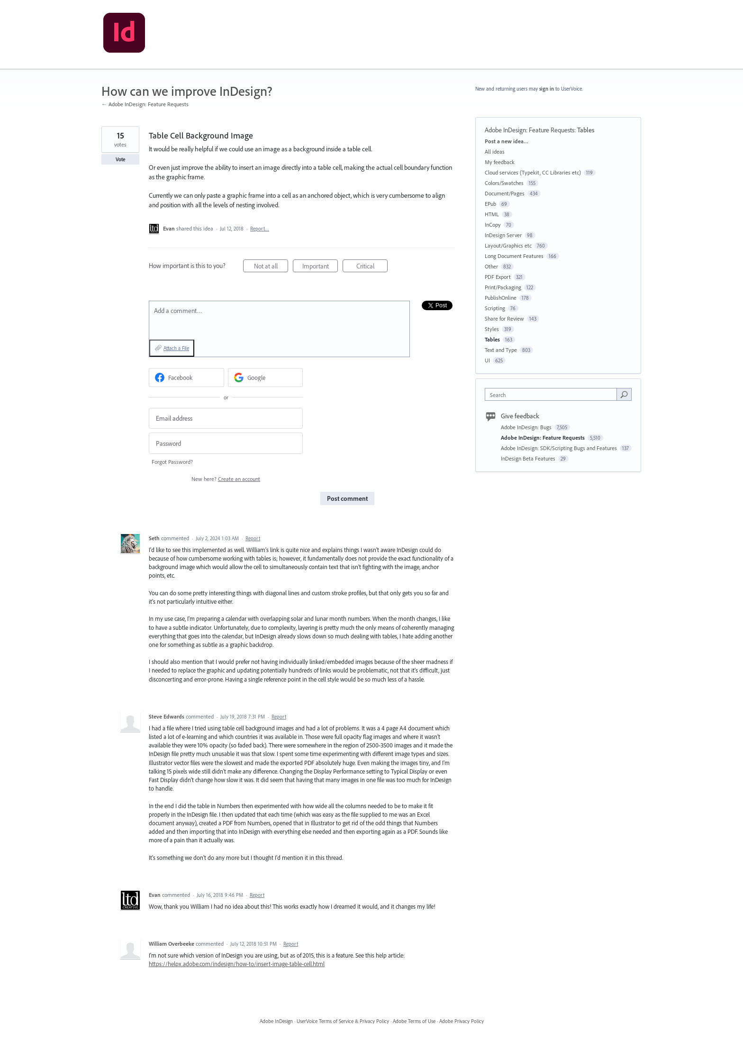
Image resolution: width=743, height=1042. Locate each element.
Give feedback (520, 416)
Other (491, 266)
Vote (121, 159)
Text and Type (501, 349)
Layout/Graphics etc (508, 245)
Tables (585, 130)
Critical (372, 267)
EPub (490, 203)
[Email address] (226, 418)
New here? (225, 478)
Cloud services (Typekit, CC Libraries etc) (533, 172)
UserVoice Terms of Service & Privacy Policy (343, 1021)
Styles (492, 328)
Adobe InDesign (276, 1021)
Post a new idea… (506, 141)
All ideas (495, 151)
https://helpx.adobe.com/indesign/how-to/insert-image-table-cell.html (237, 964)
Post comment (347, 498)
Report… (259, 228)
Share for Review (504, 318)
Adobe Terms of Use (414, 1021)
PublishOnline (500, 297)
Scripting (495, 308)
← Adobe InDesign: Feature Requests (145, 104)
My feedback (500, 162)
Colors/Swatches (504, 182)
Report (252, 538)
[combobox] (553, 394)
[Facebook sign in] (186, 377)
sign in (546, 88)
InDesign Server (503, 235)
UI (487, 360)
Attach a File (176, 348)
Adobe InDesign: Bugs (527, 427)
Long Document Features (514, 255)
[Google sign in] (265, 377)
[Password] (226, 443)
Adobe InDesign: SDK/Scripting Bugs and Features (559, 448)
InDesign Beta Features (529, 458)
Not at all (271, 267)
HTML (492, 214)
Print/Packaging (503, 287)
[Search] (624, 394)
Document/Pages (505, 193)
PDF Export (498, 276)
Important (320, 267)
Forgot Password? (172, 461)
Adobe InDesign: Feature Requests (529, 130)
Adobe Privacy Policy (461, 1021)
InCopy (493, 224)
